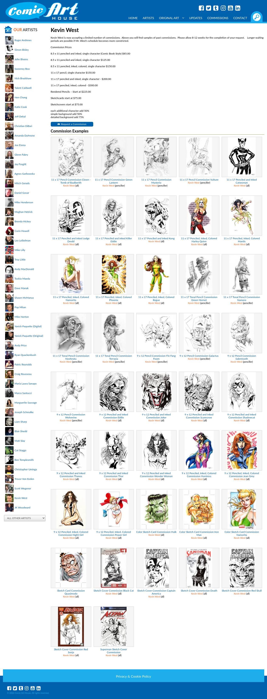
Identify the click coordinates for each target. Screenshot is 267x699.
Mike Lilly (20, 250)
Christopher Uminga (26, 469)
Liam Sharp (21, 421)
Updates (195, 18)
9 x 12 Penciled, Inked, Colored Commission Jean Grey (242, 475)
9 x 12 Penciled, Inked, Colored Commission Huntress (199, 475)
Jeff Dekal (20, 116)
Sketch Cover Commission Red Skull (242, 590)
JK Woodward (22, 507)
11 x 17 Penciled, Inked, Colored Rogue (156, 298)
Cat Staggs (20, 450)
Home (133, 18)
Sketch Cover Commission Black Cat (113, 590)
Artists (148, 18)
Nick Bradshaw (23, 78)
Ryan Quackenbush (25, 354)
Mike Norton (22, 316)
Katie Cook (21, 107)
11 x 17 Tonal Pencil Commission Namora (241, 298)
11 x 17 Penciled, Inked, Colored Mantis (242, 240)
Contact (240, 18)
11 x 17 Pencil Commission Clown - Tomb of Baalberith (71, 181)
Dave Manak (22, 288)
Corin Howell (22, 231)
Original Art (171, 18)
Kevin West (21, 498)
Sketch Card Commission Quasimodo (71, 592)
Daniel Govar (22, 192)
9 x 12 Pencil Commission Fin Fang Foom (156, 357)
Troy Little (20, 259)
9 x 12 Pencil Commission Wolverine (71, 416)
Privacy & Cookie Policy (133, 676)
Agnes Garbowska (25, 173)
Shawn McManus (24, 297)
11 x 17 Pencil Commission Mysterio (156, 181)
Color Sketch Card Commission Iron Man (199, 533)
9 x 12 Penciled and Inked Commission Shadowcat (241, 416)
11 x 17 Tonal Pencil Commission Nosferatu (71, 357)
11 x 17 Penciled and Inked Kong (156, 238)
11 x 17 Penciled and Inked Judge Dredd (70, 240)
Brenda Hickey (23, 221)
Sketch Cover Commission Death (199, 590)
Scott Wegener (23, 488)
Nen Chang (21, 97)
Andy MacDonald (24, 269)
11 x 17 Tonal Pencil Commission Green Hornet (199, 298)
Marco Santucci (23, 393)
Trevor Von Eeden (24, 478)
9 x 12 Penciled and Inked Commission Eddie (113, 416)
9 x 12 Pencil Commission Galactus (198, 355)
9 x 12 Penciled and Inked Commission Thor (113, 475)
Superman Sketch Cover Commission (113, 651)
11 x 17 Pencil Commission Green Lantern (114, 181)
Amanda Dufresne (25, 135)
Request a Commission (73, 124)
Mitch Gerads (22, 183)
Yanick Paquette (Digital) (28, 326)
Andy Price (21, 345)
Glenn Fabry (21, 154)
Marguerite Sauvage (26, 402)
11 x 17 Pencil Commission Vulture (199, 179)
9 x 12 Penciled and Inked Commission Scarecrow (199, 416)
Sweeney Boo (22, 68)
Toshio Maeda (22, 278)
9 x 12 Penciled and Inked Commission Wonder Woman (156, 475)
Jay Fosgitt (20, 164)
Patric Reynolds (23, 364)
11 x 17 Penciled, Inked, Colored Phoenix (113, 298)
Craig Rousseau (23, 374)
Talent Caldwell (23, 87)
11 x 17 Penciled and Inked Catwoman (242, 181)
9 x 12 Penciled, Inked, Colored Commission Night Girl (71, 533)
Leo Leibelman (23, 240)
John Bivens (21, 59)
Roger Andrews (23, 40)
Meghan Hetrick (24, 211)
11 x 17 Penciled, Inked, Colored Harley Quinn (199, 240)
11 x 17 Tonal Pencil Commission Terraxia (113, 357)
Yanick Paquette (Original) (29, 335)
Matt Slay (20, 440)
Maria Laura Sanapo (26, 383)
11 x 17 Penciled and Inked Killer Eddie (113, 240)
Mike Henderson (24, 202)
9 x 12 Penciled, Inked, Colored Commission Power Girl (113, 533)
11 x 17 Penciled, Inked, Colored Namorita (71, 298)
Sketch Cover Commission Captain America (156, 592)
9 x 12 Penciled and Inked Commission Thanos (71, 475)
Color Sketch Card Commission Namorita (242, 533)
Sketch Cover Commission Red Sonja (71, 651)
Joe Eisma (20, 145)
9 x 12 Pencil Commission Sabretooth (241, 357)
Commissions (217, 18)
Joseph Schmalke (24, 412)
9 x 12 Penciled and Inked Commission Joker (156, 416)
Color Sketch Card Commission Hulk (156, 531)
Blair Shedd (21, 431)
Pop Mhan (20, 307)
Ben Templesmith (24, 459)
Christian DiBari (23, 126)
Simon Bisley (22, 49)
